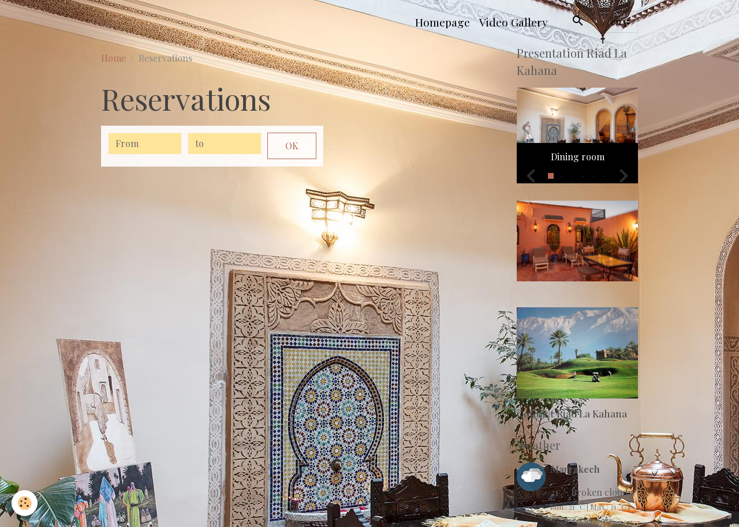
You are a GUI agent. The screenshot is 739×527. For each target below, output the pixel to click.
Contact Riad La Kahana (572, 413)
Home (113, 58)
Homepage (442, 21)
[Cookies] (25, 503)
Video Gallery (513, 21)
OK (291, 146)
